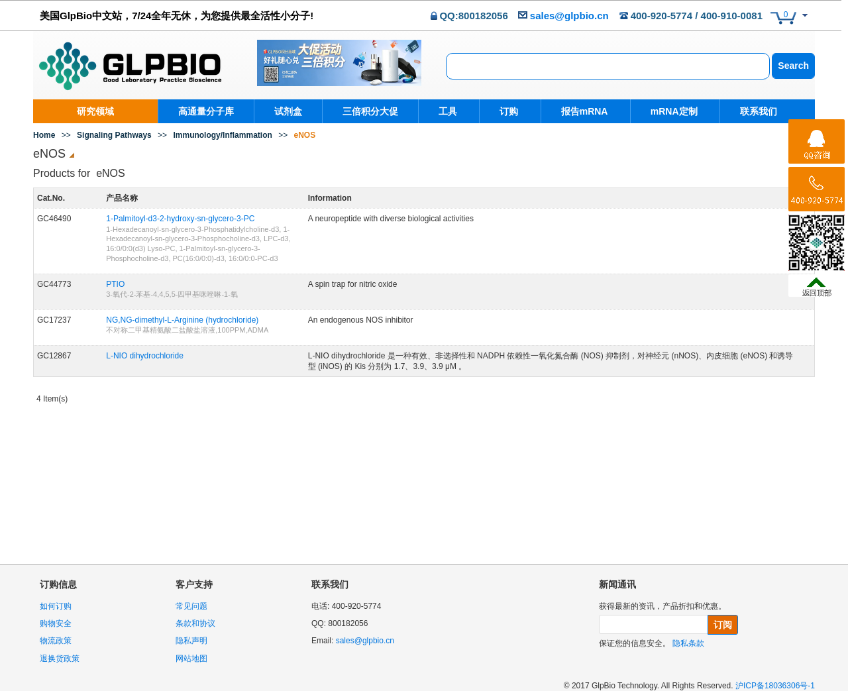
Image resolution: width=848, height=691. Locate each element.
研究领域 (95, 111)
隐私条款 (688, 643)
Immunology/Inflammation (222, 135)
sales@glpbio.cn (569, 15)
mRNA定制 (667, 111)
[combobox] (608, 66)
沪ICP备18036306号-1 (775, 685)
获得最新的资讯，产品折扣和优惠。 (662, 606)
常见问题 (191, 606)
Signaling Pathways (114, 135)
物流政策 (56, 640)
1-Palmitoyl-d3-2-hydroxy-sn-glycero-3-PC (180, 218)
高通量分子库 (206, 111)
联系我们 (749, 111)
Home (44, 135)
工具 (448, 111)
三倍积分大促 (370, 111)
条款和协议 (195, 623)
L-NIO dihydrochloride (145, 355)
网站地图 (191, 658)
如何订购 (56, 606)
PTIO (115, 284)
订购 (507, 111)
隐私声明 (191, 640)
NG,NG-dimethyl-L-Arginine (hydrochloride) (182, 320)
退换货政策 (60, 658)
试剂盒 (288, 111)
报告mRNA (580, 111)
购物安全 (56, 623)
